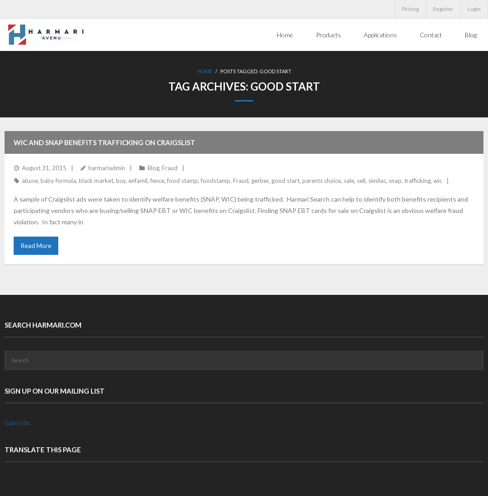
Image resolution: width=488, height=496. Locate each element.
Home (204, 71)
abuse (30, 180)
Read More (35, 245)
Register (443, 8)
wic (437, 180)
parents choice (321, 180)
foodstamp (215, 180)
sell (361, 180)
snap (395, 180)
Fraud (170, 168)
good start (285, 180)
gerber (260, 180)
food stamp (182, 180)
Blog (153, 168)
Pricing (410, 8)
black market (96, 180)
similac (377, 180)
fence (157, 180)
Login (474, 8)
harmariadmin (106, 168)
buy (121, 180)
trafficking (417, 180)
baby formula (58, 180)
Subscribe (18, 422)
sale (349, 180)
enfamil (137, 180)
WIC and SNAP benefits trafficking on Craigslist (104, 142)
